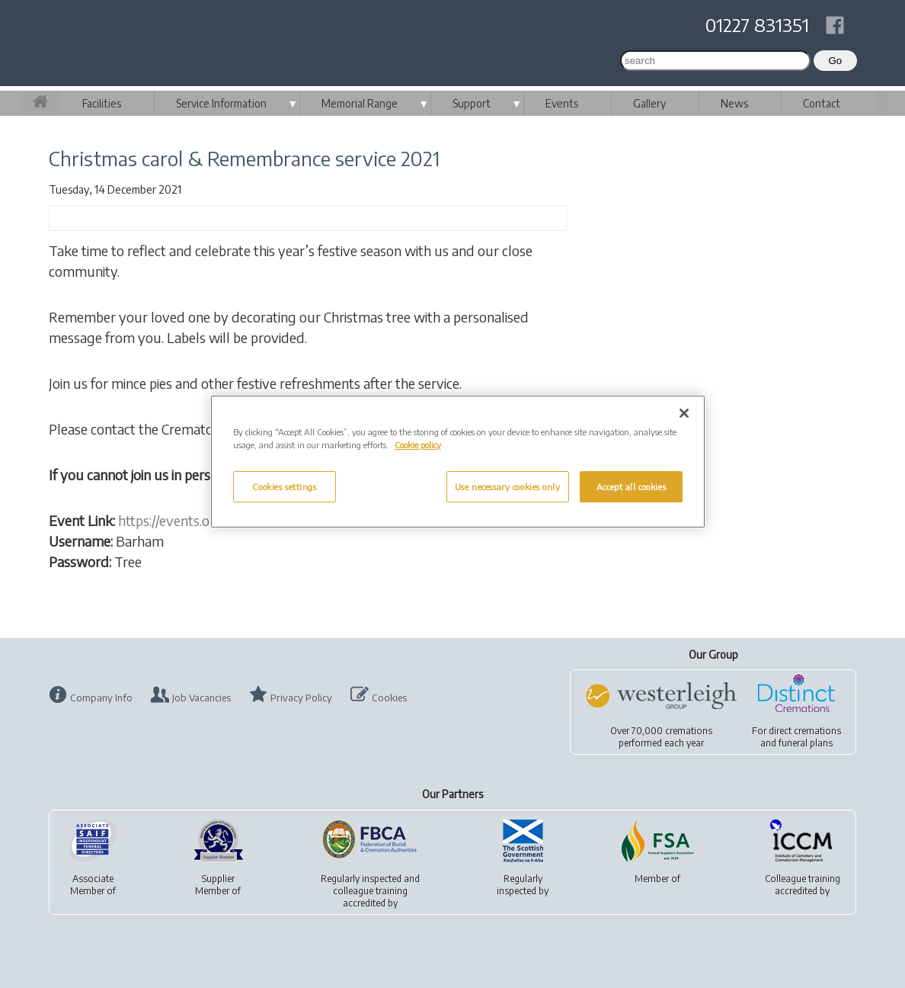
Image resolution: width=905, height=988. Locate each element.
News (734, 103)
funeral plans (806, 743)
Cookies (389, 697)
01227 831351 (757, 24)
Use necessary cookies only (508, 486)
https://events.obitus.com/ (195, 520)
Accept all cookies (631, 486)
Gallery (649, 103)
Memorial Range (359, 103)
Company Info (101, 697)
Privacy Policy (301, 697)
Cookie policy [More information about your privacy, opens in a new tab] (418, 445)
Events (561, 103)
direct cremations (805, 730)
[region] (457, 461)
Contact (821, 103)
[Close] (684, 413)
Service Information (221, 103)
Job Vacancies (201, 697)
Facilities (101, 103)
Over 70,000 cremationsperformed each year (661, 737)
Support (471, 103)
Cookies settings (284, 486)
